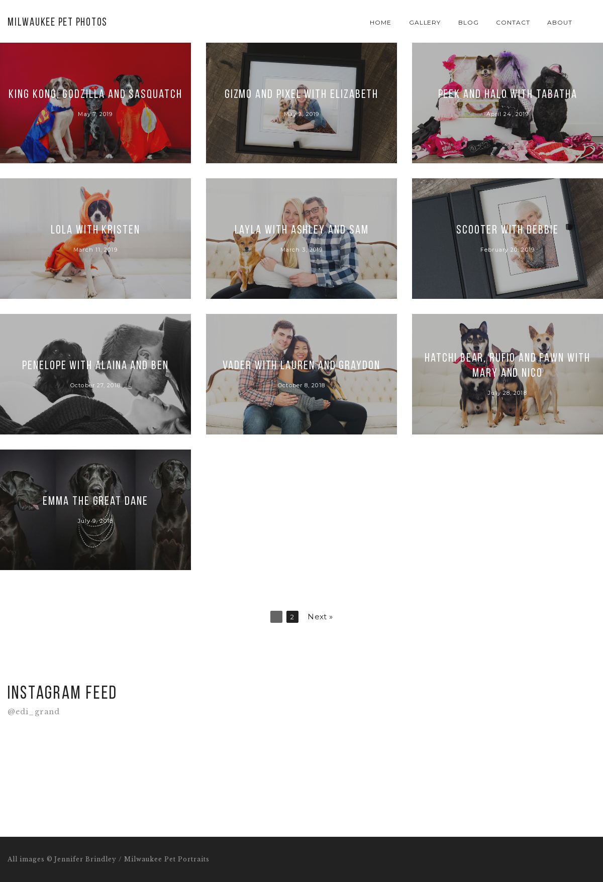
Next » (320, 616)
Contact (513, 22)
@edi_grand (34, 712)
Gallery (425, 22)
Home (380, 22)
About (559, 22)
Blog (468, 22)
